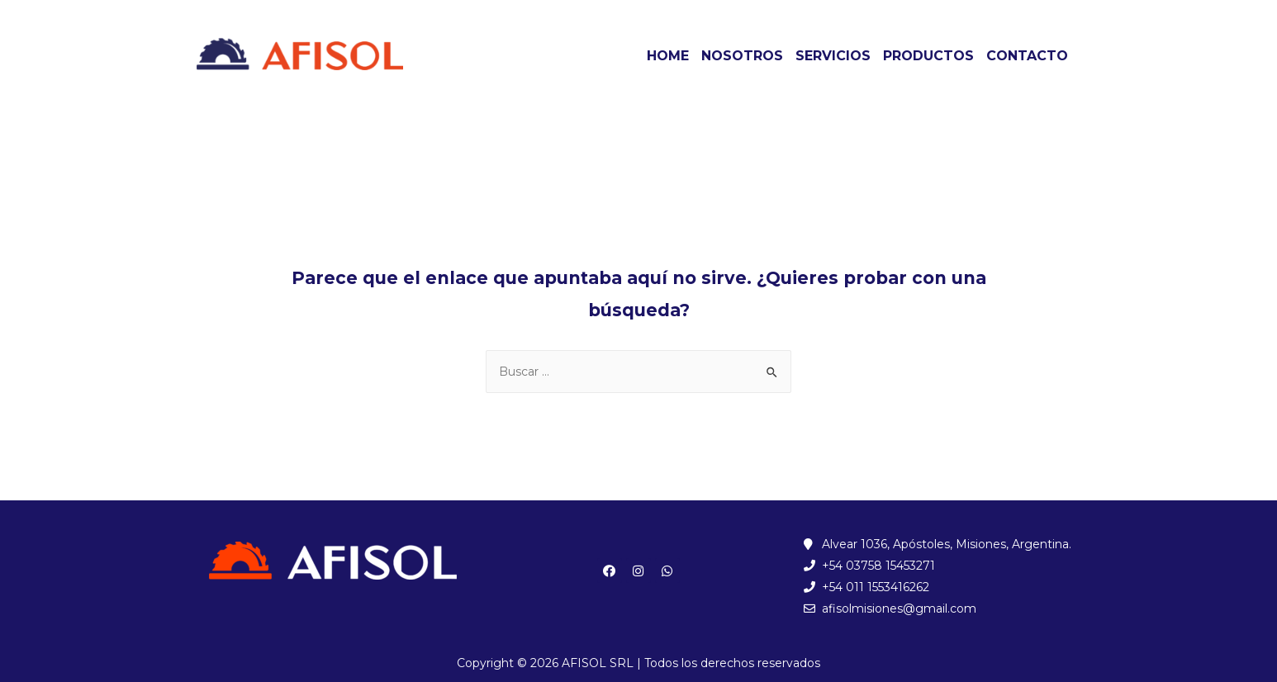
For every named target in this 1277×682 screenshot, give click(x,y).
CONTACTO (1027, 56)
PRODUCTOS (928, 56)
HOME (668, 56)
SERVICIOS (833, 56)
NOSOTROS (742, 56)
